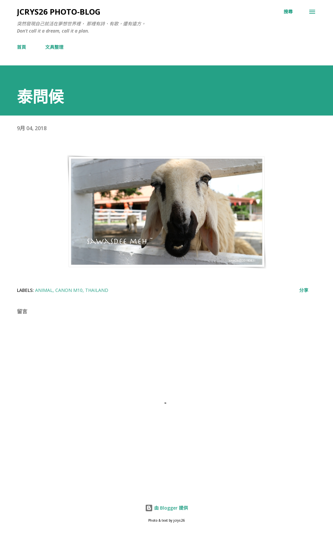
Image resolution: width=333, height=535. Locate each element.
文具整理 (54, 47)
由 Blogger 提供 (166, 508)
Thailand (96, 290)
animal (44, 290)
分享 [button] (303, 290)
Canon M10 (69, 290)
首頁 (21, 47)
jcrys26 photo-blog (58, 11)
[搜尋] (288, 12)
